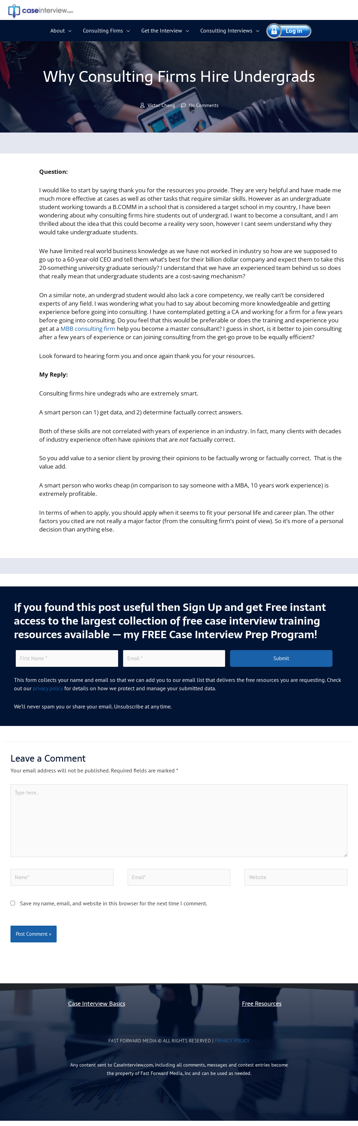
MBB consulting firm (87, 329)
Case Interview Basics (96, 1009)
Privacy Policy (232, 1046)
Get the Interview (161, 30)
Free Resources (262, 1009)
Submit (281, 659)
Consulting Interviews (226, 30)
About (57, 30)
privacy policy (49, 689)
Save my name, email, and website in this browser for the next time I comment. (113, 908)
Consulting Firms (103, 30)
